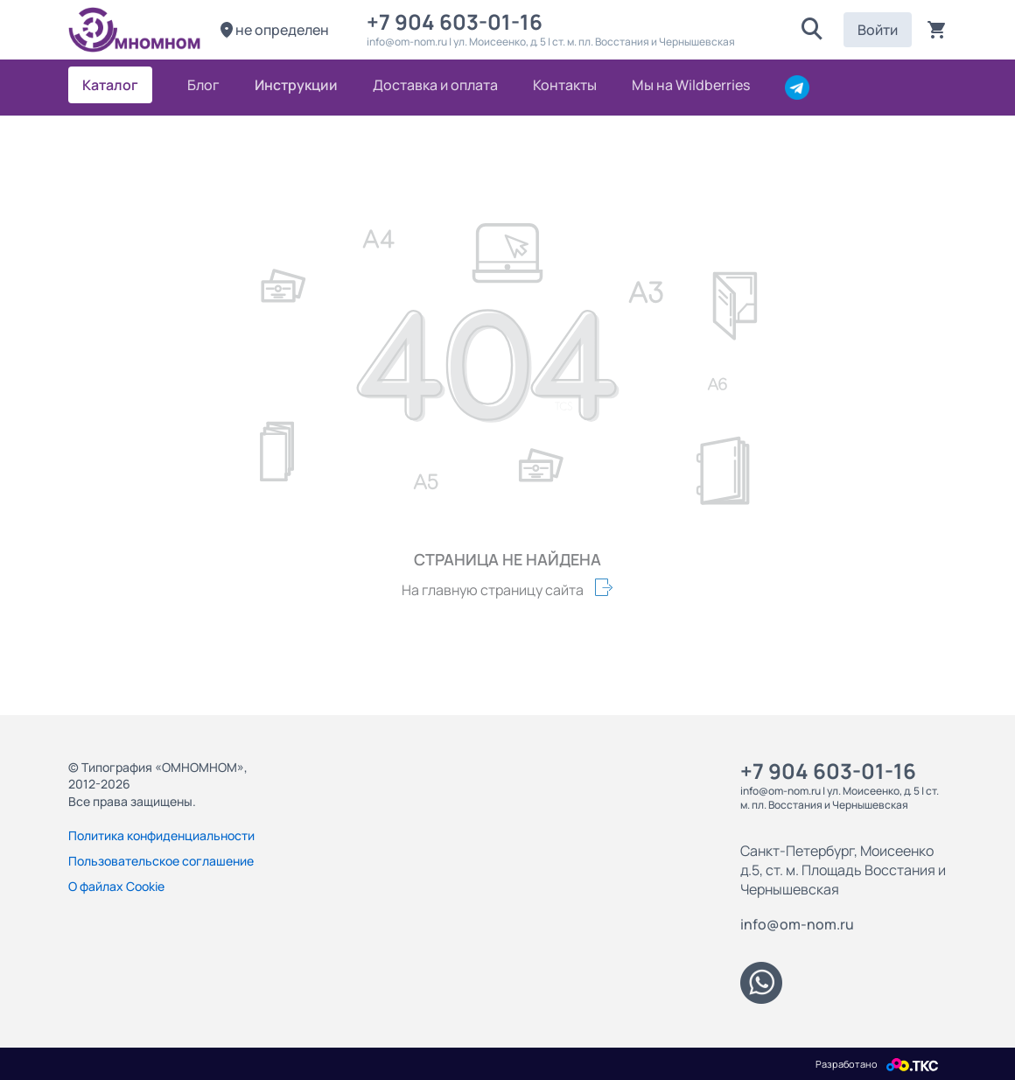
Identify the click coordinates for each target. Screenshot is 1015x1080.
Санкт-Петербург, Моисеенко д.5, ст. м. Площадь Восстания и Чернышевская (843, 870)
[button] (812, 29)
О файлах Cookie (116, 886)
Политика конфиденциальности (161, 835)
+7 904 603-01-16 (459, 21)
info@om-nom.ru (797, 924)
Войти (878, 29)
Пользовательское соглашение (161, 860)
